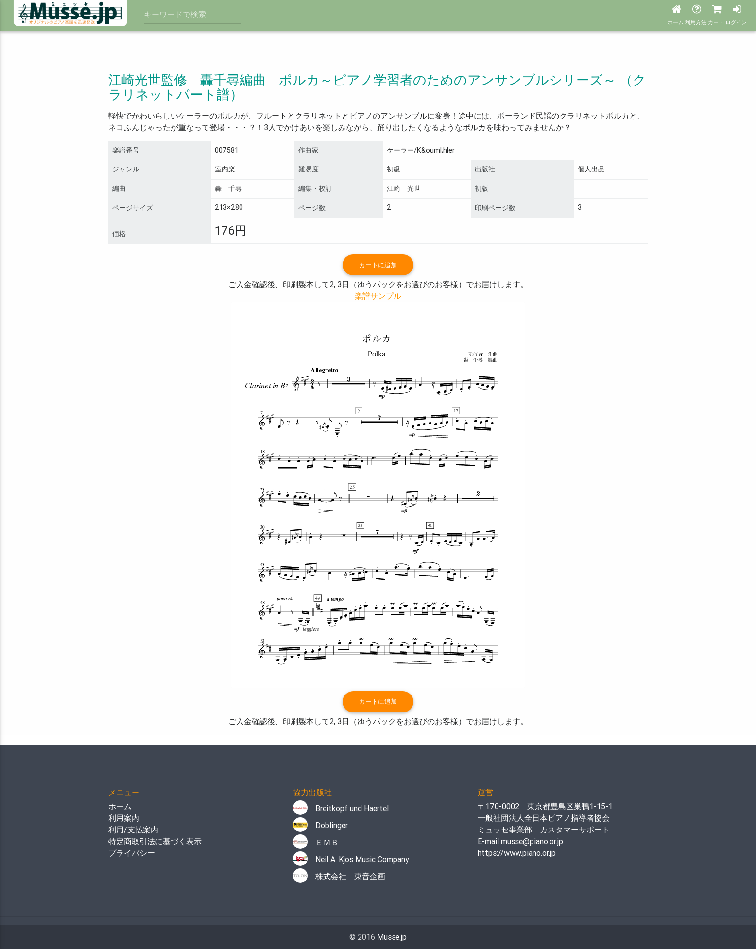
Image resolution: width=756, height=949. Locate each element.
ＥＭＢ (316, 842)
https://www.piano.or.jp (517, 853)
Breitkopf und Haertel (341, 808)
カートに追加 (378, 265)
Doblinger (320, 825)
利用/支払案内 (133, 829)
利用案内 (123, 818)
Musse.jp (392, 937)
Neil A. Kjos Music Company (351, 859)
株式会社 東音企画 (339, 876)
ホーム (120, 806)
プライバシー (131, 853)
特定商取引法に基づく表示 (155, 841)
